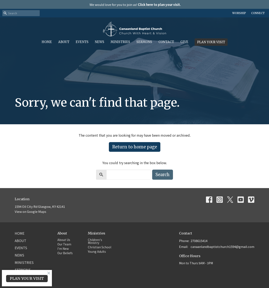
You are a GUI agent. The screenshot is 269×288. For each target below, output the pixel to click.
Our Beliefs (65, 253)
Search (163, 174)
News (99, 42)
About (63, 42)
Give (184, 42)
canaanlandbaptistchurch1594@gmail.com (222, 246)
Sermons (144, 42)
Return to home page (134, 146)
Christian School (99, 247)
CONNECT (258, 13)
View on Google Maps (30, 211)
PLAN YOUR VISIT (211, 42)
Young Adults (97, 251)
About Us (63, 240)
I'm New (63, 248)
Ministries (120, 42)
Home (47, 42)
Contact (166, 42)
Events (82, 42)
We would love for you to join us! (135, 4)
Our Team (64, 244)
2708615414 (199, 240)
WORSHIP (239, 13)
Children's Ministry (95, 241)
